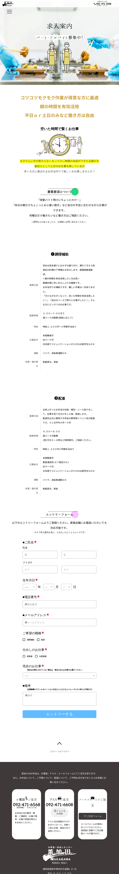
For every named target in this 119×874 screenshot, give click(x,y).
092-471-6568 (103, 3)
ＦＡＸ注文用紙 (59, 812)
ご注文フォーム (93, 816)
